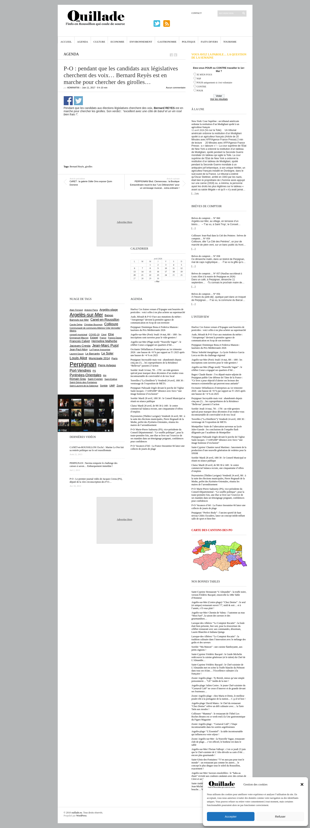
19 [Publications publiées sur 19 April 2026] (181, 272)
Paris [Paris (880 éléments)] (114, 358)
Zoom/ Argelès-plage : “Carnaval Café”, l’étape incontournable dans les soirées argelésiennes (214, 725)
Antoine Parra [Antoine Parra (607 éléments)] (91, 310)
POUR (200, 90)
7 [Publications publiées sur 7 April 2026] (142, 268)
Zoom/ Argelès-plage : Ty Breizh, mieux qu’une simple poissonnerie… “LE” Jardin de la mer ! (218, 679)
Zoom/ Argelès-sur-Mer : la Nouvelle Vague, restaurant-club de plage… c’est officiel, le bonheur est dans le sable (218, 741)
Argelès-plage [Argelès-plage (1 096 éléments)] (108, 309)
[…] (194, 193)
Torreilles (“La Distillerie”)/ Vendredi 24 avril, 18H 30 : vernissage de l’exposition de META (218, 420)
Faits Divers (209, 41)
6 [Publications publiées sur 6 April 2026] (134, 268)
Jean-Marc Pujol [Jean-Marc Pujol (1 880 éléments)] (105, 345)
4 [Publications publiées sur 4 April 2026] (173, 265)
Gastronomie (167, 41)
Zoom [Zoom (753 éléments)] (120, 385)
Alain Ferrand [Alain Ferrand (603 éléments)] (76, 310)
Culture (99, 41)
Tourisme (229, 41)
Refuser (280, 816)
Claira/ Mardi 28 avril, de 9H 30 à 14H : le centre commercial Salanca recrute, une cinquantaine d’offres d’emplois (218, 468)
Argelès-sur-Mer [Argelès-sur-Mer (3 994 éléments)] (86, 314)
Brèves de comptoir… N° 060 (206, 218)
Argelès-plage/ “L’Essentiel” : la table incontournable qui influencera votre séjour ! (217, 733)
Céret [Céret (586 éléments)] (103, 334)
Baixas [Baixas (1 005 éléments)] (109, 315)
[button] (302, 784)
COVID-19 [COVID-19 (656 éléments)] (94, 334)
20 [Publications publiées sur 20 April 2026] (135, 275)
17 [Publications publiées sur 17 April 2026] (166, 272)
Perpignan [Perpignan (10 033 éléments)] (83, 364)
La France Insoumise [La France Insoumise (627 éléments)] (99, 349)
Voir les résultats (219, 99)
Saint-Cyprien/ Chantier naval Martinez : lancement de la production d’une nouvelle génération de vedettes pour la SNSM (219, 450)
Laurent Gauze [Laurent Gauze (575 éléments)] (77, 354)
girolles (88, 166)
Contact (197, 13)
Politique (188, 41)
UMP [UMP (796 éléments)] (112, 385)
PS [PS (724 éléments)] (94, 371)
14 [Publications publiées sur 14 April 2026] (142, 272)
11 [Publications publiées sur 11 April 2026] (174, 268)
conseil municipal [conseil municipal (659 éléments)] (78, 334)
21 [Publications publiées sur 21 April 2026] (142, 275)
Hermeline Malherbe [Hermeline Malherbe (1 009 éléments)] (104, 341)
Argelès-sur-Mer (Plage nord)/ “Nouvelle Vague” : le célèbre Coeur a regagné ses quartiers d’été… (217, 369)
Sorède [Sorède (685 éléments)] (104, 385)
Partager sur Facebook (68, 100)
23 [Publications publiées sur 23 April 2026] (158, 275)
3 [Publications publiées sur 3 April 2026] (165, 265)
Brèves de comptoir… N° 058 (206, 256)
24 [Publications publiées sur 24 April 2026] (166, 275)
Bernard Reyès (77, 166)
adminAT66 (73, 87)
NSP (199, 78)
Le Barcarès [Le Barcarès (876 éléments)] (92, 353)
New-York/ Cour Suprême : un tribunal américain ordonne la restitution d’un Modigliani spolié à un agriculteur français (215, 124)
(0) (197, 193)
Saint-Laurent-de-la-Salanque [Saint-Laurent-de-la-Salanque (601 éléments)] (84, 386)
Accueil (66, 41)
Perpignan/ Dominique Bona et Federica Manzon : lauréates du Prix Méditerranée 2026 (216, 346)
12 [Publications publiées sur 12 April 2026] (181, 268)
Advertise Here (124, 222)
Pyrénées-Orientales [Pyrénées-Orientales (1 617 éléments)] (85, 375)
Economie (117, 41)
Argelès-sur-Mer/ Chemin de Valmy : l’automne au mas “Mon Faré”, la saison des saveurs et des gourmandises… (218, 615)
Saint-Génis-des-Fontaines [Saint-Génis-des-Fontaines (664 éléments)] (83, 382)
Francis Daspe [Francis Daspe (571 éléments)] (115, 338)
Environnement (141, 41)
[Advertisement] (126, 125)
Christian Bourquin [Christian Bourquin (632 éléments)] (93, 324)
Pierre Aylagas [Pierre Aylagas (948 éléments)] (107, 365)
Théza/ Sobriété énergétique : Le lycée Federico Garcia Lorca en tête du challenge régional (218, 354)
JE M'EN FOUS (204, 74)
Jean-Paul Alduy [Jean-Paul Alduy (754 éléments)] (79, 349)
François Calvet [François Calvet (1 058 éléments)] (80, 341)
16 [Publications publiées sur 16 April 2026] (158, 272)
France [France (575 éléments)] (103, 338)
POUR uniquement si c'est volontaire (214, 82)
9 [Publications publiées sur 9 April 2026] (157, 268)
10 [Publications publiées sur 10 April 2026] (166, 268)
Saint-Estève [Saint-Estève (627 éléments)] (110, 379)
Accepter (230, 816)
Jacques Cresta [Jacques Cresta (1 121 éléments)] (80, 345)
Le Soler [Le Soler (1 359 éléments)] (107, 353)
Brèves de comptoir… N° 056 (206, 294)
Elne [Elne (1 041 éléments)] (111, 334)
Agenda (82, 41)
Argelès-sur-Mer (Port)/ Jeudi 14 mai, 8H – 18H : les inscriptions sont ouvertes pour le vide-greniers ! (217, 361)
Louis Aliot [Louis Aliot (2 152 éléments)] (78, 358)
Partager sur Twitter (78, 100)
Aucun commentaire (176, 87)
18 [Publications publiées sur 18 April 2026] (174, 272)
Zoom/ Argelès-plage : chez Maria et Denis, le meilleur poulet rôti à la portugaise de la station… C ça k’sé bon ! (219, 697)
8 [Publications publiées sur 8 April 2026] (150, 268)
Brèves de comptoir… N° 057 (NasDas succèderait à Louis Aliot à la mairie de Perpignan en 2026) (217, 275)
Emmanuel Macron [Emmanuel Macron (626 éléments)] (79, 338)
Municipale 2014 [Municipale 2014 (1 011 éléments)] (99, 358)
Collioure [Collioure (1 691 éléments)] (111, 324)
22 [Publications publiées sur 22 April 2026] (150, 275)
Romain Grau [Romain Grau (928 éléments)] (78, 379)
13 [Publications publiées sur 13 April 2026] (135, 272)
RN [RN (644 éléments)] (104, 375)
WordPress (81, 815)
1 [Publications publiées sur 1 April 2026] (150, 265)
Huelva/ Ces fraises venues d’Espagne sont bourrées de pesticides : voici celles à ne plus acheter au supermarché (219, 329)
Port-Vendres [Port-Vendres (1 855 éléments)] (80, 370)
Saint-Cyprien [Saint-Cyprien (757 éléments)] (95, 379)
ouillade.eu (77, 812)
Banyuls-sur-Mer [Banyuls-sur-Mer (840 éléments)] (79, 319)
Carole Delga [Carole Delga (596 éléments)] (76, 324)
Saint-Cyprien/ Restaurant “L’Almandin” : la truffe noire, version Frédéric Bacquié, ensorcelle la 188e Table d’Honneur (219, 594)
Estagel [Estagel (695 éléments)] (94, 337)
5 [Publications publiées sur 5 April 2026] (181, 265)
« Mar (157, 281)
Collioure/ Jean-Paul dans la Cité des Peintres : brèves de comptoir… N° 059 (219, 237)
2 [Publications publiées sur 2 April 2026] (157, 265)
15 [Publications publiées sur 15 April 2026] (150, 272)
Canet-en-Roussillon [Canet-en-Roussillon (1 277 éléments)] (104, 319)
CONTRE (201, 86)
